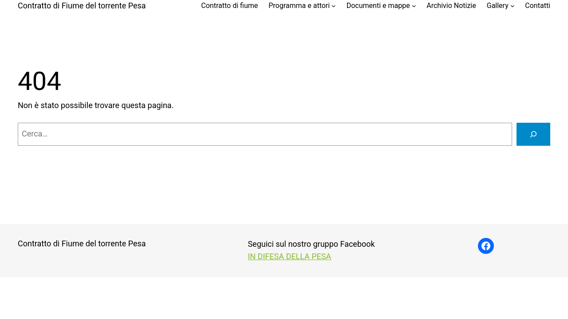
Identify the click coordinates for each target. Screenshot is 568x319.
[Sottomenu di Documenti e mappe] (414, 6)
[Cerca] (533, 134)
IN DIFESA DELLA (280, 256)
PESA (321, 256)
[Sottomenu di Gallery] (512, 6)
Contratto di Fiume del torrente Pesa (82, 5)
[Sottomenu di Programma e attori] (333, 6)
